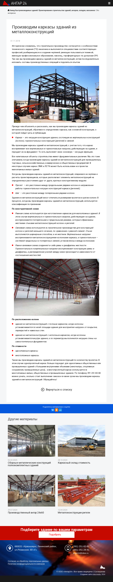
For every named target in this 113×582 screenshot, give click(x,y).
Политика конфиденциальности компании (26, 564)
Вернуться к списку (59, 389)
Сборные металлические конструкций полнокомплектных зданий (29, 464)
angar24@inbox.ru (80, 553)
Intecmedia (97, 574)
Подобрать (56, 534)
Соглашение (99, 571)
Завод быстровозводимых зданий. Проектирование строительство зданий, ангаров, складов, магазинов (52, 10)
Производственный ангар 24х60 (26, 512)
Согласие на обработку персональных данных (28, 561)
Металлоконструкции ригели (74, 512)
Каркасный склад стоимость (74, 462)
